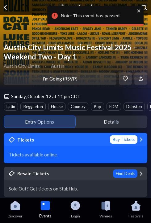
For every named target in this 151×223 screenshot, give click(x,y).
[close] (143, 10)
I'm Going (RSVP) (60, 78)
